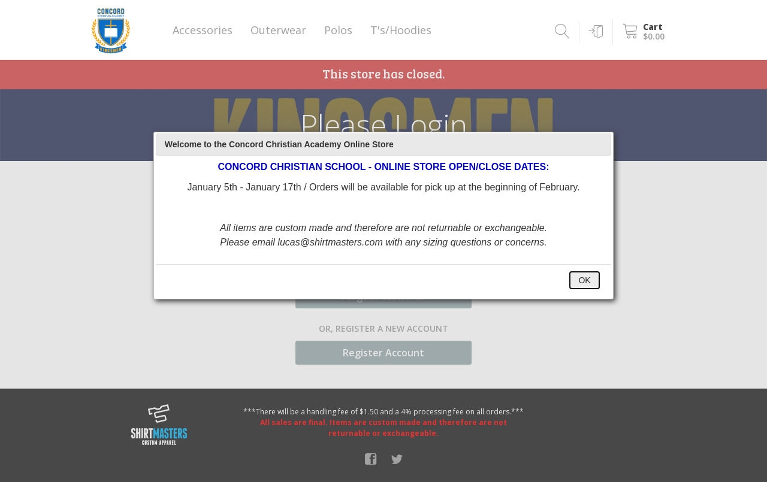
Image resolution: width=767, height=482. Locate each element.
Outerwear (278, 30)
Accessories (202, 30)
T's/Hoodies (400, 30)
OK (584, 280)
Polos (338, 30)
